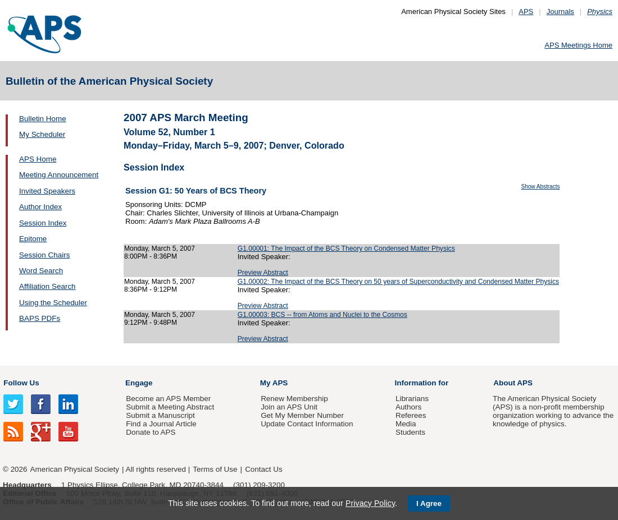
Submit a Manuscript (160, 415)
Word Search (41, 270)
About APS (513, 383)
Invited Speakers (47, 191)
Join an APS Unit (289, 407)
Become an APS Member (168, 398)
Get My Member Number (302, 415)
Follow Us (21, 383)
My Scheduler (42, 134)
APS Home (37, 159)
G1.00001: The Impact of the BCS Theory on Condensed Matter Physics (346, 248)
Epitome (33, 238)
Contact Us (263, 469)
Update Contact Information (307, 424)
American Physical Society (74, 469)
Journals (560, 11)
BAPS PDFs (39, 318)
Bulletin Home (42, 118)
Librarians (412, 398)
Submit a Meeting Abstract (170, 407)
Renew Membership (294, 398)
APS (526, 11)
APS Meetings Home (578, 45)
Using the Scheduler (53, 302)
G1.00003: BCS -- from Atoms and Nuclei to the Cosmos (322, 315)
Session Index (42, 223)
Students (410, 432)
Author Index (40, 207)
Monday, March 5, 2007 (159, 248)
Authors (408, 407)
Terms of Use (215, 469)
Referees (411, 415)
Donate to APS (150, 432)
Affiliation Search (47, 286)
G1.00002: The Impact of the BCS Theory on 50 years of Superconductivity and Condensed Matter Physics (398, 282)
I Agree (429, 503)
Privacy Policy (370, 503)
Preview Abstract (263, 273)
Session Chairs (44, 255)
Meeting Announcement (58, 175)
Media (406, 424)
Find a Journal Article (161, 424)
